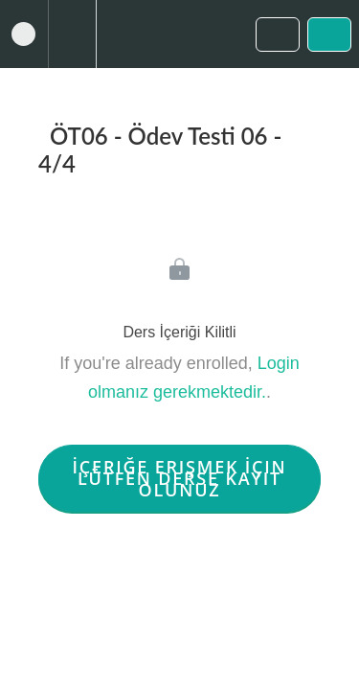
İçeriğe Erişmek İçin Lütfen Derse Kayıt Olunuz (180, 478)
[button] (24, 34)
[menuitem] (72, 34)
